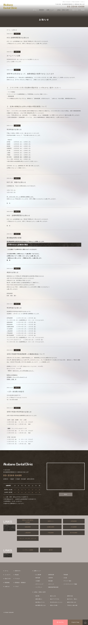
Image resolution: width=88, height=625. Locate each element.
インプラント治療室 (27, 550)
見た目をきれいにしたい (56, 602)
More (65, 494)
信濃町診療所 (50, 526)
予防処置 (65, 574)
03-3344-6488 (12, 475)
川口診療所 (74, 526)
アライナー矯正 (67, 580)
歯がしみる (53, 595)
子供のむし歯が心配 (72, 605)
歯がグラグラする (54, 599)
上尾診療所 (28, 532)
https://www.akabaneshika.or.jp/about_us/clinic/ (21, 284)
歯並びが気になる (71, 602)
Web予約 (60, 622)
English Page (75, 622)
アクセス (17, 578)
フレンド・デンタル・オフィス (27, 538)
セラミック (51, 584)
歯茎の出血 (70, 595)
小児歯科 (38, 580)
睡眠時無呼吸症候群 (53, 587)
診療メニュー (37, 570)
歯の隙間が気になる (41, 605)
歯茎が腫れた (39, 599)
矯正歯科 (50, 580)
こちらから (24, 397)
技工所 (51, 550)
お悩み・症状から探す (40, 592)
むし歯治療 (38, 574)
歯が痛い (38, 595)
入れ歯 (65, 577)
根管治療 (38, 577)
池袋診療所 (28, 526)
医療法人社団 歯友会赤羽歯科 (27, 521)
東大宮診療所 (73, 532)
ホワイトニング (39, 584)
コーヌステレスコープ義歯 (70, 584)
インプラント (39, 587)
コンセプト (8, 574)
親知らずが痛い (54, 605)
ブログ (17, 586)
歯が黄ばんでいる (40, 602)
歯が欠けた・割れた (72, 599)
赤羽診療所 (74, 521)
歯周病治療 (51, 574)
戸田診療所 (51, 532)
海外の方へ (18, 570)
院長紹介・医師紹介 (20, 582)
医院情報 (7, 582)
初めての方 (8, 578)
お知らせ (7, 586)
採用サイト (51, 521)
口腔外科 (50, 577)
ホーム (6, 570)
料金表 (17, 574)
